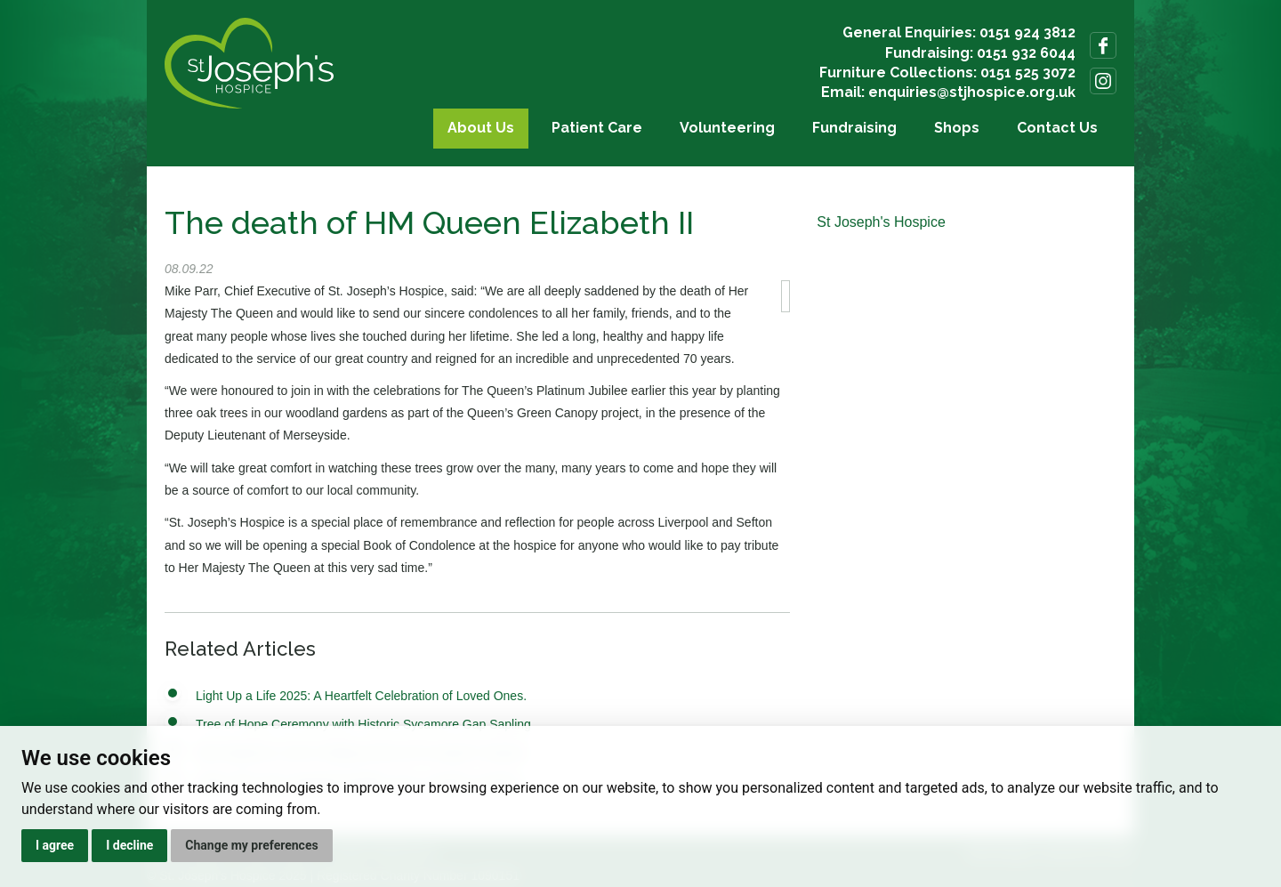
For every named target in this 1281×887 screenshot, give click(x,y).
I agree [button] (55, 845)
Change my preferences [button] (251, 845)
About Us (480, 127)
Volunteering (727, 127)
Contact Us (1057, 127)
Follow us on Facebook (1103, 45)
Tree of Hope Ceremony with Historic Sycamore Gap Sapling (363, 724)
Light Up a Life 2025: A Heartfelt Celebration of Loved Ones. (361, 696)
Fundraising (854, 127)
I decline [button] (129, 845)
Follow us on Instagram (1103, 81)
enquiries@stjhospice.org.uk (972, 92)
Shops (956, 127)
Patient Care (597, 127)
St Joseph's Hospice (881, 222)
